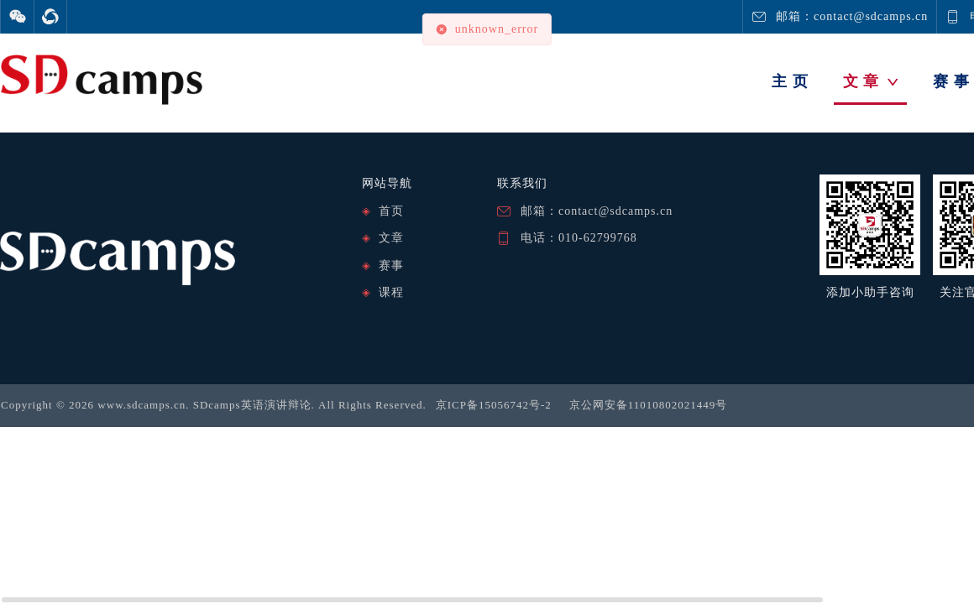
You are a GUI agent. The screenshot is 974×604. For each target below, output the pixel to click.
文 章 (871, 81)
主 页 (790, 81)
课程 (391, 292)
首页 (391, 211)
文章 (391, 238)
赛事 (391, 265)
